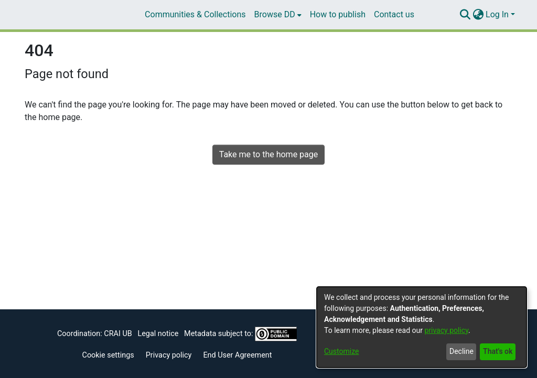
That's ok (497, 351)
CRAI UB (118, 333)
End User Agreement (237, 355)
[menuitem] (278, 14)
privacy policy (446, 330)
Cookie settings (108, 355)
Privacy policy (169, 355)
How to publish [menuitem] (338, 14)
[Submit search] (464, 14)
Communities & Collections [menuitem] (195, 14)
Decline (461, 351)
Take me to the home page (268, 154)
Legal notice (157, 333)
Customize (341, 351)
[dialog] (422, 327)
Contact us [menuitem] (394, 14)
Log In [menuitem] (497, 14)
